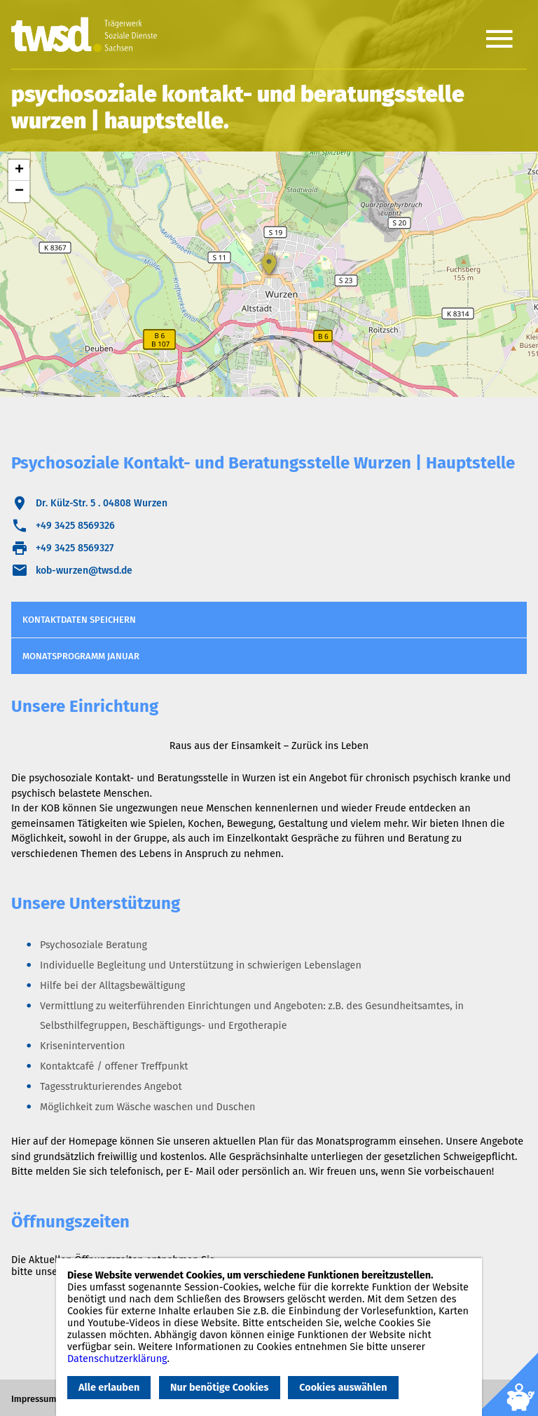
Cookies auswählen (343, 1388)
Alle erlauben (108, 1388)
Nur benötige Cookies (219, 1388)
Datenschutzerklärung (117, 1359)
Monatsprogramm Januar (80, 656)
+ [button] (19, 170)
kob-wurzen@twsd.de (84, 570)
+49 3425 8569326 (75, 526)
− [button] (19, 191)
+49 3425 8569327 (74, 548)
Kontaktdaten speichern (79, 619)
